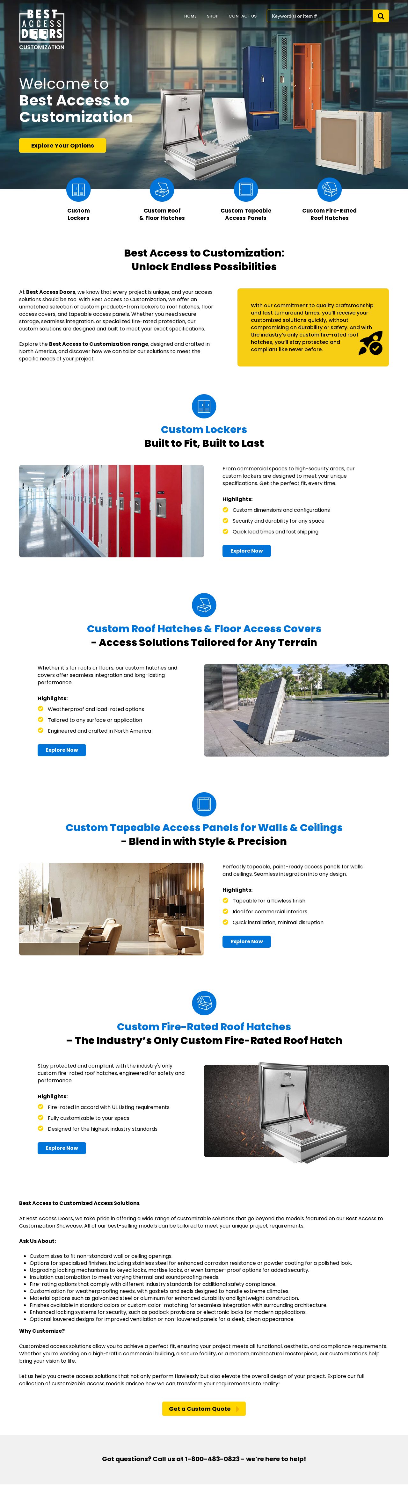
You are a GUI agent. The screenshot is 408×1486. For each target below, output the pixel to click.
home (190, 16)
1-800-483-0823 (212, 1460)
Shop (212, 16)
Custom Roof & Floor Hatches (162, 214)
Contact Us (243, 16)
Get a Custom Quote (200, 1411)
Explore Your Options (62, 145)
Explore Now (246, 551)
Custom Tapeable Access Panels (246, 214)
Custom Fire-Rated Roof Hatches (329, 214)
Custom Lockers (78, 214)
